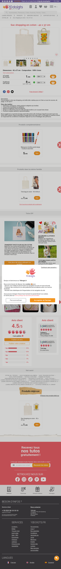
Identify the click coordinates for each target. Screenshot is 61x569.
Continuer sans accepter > (49, 267)
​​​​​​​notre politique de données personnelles (27, 295)
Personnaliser (16, 300)
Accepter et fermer (42, 300)
